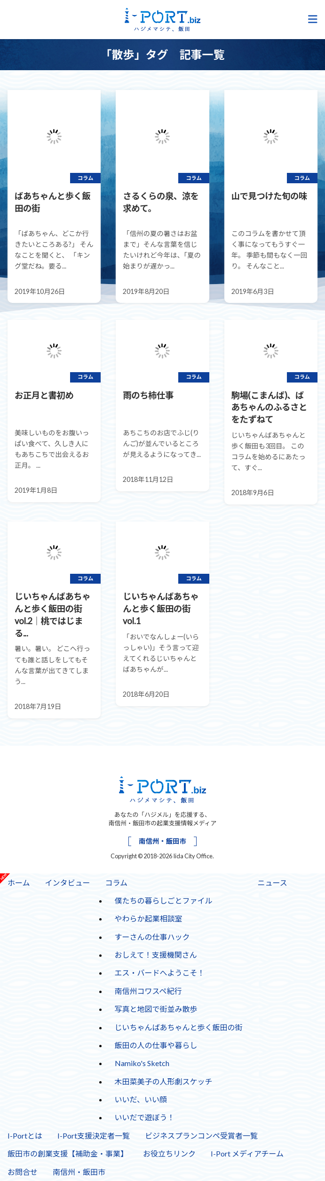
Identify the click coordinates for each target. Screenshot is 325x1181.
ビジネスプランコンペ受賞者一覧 (201, 1135)
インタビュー (67, 882)
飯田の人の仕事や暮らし (156, 1045)
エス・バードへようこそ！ (160, 972)
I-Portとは (25, 1135)
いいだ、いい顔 (141, 1099)
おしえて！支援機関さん (156, 954)
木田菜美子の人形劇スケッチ (164, 1081)
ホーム (19, 882)
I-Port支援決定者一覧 (93, 1135)
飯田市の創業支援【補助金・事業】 (68, 1153)
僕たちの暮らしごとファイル (164, 900)
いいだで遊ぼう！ (145, 1117)
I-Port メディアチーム (247, 1153)
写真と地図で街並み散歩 (156, 1008)
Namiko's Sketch (142, 1063)
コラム (113, 880)
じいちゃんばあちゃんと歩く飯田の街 (179, 1027)
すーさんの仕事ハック (148, 934)
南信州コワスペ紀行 (148, 990)
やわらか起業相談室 (148, 918)
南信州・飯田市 (162, 841)
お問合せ (23, 1171)
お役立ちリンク (169, 1153)
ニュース (272, 882)
